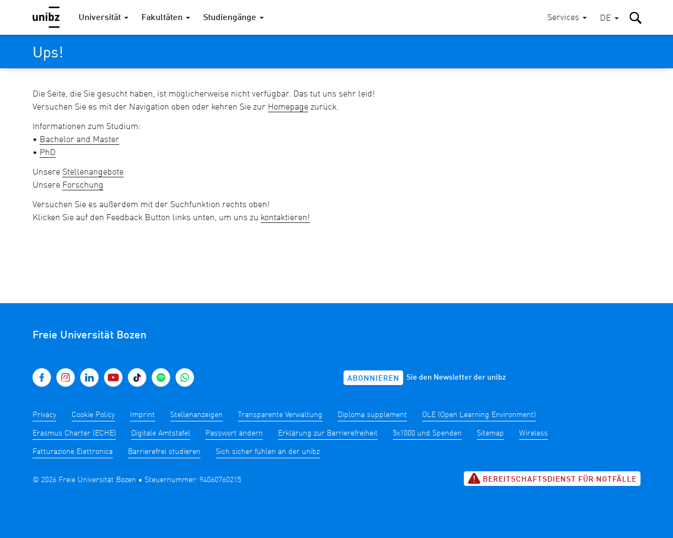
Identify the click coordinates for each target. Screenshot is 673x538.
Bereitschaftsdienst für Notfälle (552, 478)
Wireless (533, 433)
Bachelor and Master (79, 140)
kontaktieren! (285, 218)
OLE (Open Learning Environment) (479, 415)
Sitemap (490, 433)
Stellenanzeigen (196, 415)
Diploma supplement (372, 415)
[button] (609, 18)
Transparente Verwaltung (280, 415)
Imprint (142, 415)
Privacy (44, 415)
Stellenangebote (93, 172)
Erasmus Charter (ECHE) (74, 433)
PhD (48, 153)
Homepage (288, 107)
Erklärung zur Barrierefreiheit (328, 433)
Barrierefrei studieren (164, 452)
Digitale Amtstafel (160, 433)
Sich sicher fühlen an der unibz (268, 452)
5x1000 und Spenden (427, 433)
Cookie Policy (93, 415)
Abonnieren (373, 378)
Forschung (82, 185)
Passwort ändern (234, 433)
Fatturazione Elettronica (73, 452)
